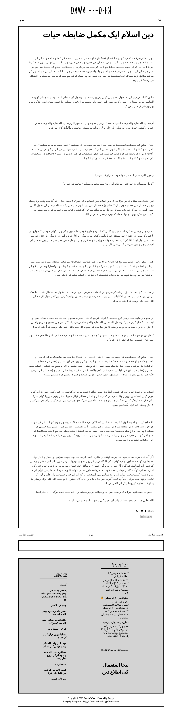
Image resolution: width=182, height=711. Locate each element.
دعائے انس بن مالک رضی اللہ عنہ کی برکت (54, 621)
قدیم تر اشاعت (155, 534)
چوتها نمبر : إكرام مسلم (116, 597)
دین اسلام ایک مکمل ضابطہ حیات (98, 34)
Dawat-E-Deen (91, 10)
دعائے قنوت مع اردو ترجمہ (115, 622)
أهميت (63, 584)
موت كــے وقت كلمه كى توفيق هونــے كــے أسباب (54, 645)
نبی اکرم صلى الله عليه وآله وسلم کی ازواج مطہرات (55, 655)
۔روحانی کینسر (58, 678)
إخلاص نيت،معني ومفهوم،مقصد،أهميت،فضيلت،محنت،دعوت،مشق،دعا (53, 595)
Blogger (105, 649)
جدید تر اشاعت (26, 534)
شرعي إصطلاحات (57, 628)
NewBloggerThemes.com (108, 701)
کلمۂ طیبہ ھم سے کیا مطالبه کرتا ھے (118, 575)
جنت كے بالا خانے (58, 605)
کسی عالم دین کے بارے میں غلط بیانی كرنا (55, 671)
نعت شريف (60, 664)
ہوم (22, 19)
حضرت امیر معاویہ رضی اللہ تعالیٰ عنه (54, 613)
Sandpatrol (76, 701)
